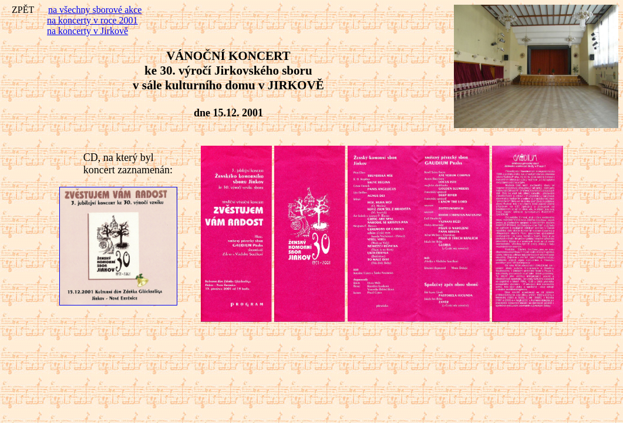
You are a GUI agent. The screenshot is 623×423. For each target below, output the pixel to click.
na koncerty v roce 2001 (92, 20)
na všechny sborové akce (95, 10)
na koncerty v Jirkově (87, 31)
